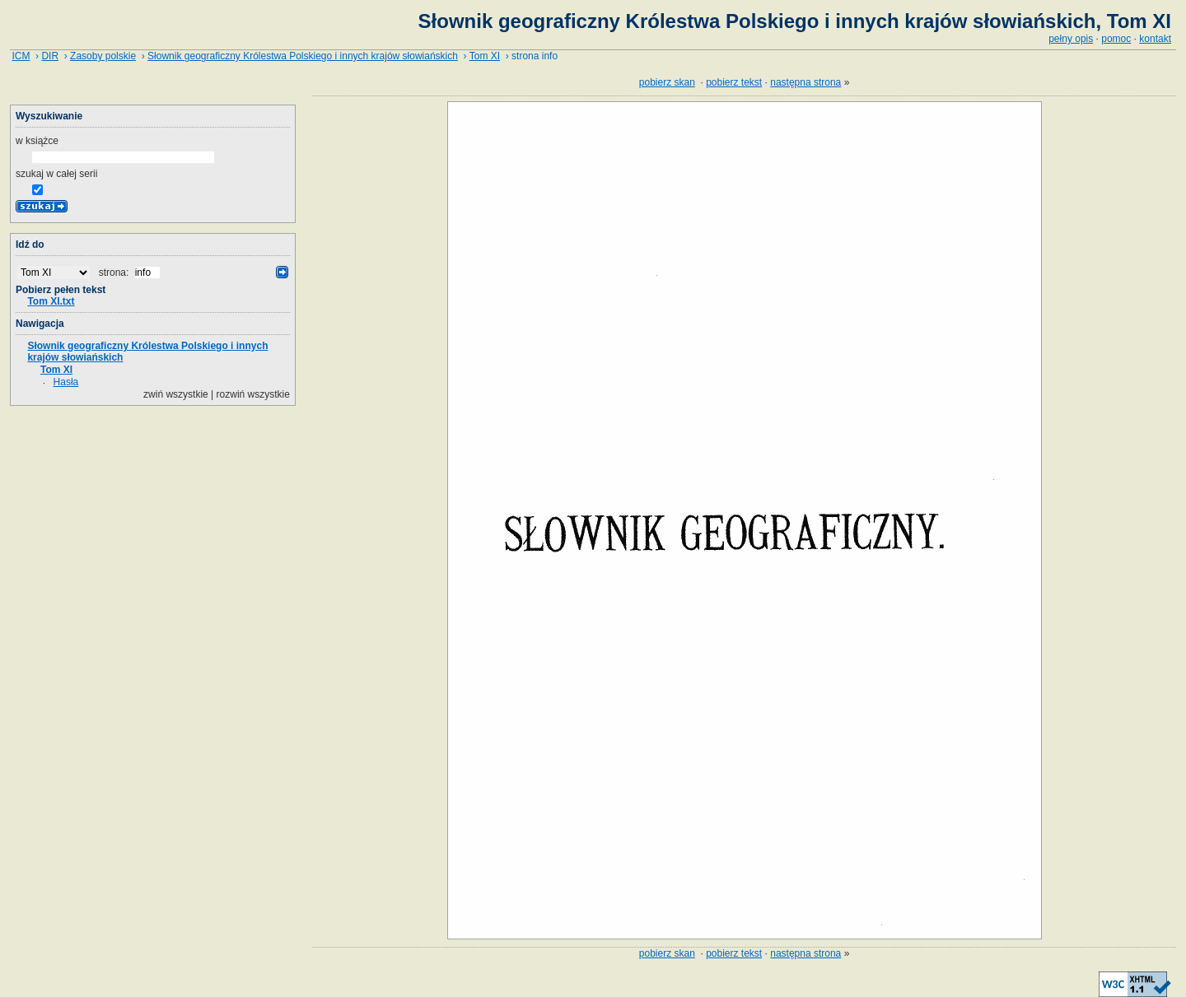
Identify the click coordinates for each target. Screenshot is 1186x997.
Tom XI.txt (50, 301)
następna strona (805, 82)
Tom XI (484, 56)
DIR (49, 56)
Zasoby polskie (103, 56)
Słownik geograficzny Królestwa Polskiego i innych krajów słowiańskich (302, 56)
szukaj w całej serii (56, 173)
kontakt (1155, 38)
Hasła (66, 382)
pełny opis (1070, 38)
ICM (21, 56)
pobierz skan (667, 82)
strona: (115, 272)
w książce (37, 141)
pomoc (1116, 38)
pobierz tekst (734, 82)
